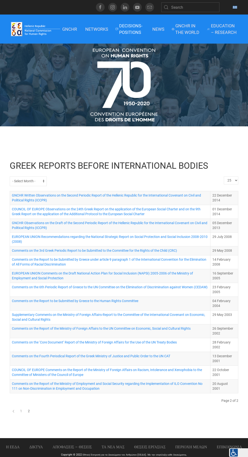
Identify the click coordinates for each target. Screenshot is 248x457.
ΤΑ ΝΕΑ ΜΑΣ (112, 447)
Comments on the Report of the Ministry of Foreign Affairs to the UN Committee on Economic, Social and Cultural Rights (101, 329)
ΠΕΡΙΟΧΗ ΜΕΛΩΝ (191, 447)
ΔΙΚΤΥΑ (36, 447)
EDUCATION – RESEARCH (221, 29)
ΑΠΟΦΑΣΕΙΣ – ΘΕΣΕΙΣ (72, 447)
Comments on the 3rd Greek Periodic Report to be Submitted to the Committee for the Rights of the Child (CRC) (94, 251)
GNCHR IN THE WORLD (185, 29)
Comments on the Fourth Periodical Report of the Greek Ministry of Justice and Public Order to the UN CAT (91, 356)
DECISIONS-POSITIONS (129, 29)
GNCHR (69, 29)
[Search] (190, 7)
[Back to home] (35, 29)
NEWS (158, 29)
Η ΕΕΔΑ (13, 447)
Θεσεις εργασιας (150, 447)
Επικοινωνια (229, 447)
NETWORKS (96, 29)
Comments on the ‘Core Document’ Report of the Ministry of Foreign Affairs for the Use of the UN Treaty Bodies (94, 342)
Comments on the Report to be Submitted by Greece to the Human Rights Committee (75, 301)
